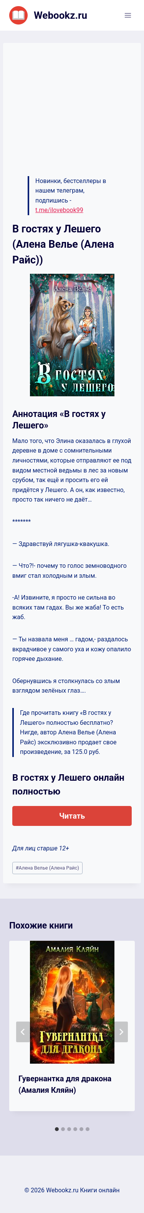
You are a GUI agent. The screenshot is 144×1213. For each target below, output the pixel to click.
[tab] (57, 1129)
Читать (72, 816)
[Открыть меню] (128, 15)
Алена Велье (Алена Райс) (47, 868)
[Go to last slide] (23, 1032)
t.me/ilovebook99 (59, 210)
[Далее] (121, 1032)
